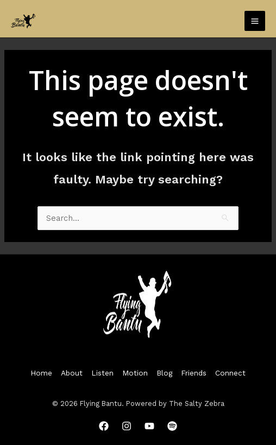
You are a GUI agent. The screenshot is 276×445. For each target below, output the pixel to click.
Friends (193, 372)
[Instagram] (126, 426)
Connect (230, 372)
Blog (164, 372)
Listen (102, 372)
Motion (135, 372)
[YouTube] (149, 426)
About (72, 372)
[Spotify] (172, 426)
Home (41, 372)
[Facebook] (104, 426)
